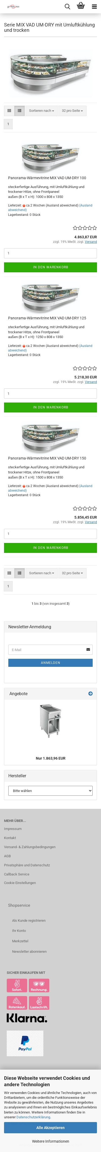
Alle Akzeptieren (50, 1128)
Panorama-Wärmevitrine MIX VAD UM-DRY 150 (47, 458)
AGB (7, 856)
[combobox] (42, 111)
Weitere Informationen (50, 1141)
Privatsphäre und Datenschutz (27, 865)
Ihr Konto (19, 931)
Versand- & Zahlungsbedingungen (29, 847)
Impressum (13, 829)
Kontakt (10, 838)
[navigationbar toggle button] (94, 6)
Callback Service (16, 874)
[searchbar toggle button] (67, 6)
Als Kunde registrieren (29, 920)
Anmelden (50, 663)
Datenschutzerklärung (33, 1117)
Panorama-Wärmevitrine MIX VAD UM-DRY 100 (47, 178)
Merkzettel (20, 941)
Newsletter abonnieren (29, 952)
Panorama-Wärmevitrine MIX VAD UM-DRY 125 (47, 318)
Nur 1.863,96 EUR (50, 758)
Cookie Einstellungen (20, 883)
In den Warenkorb (50, 267)
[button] (9, 111)
